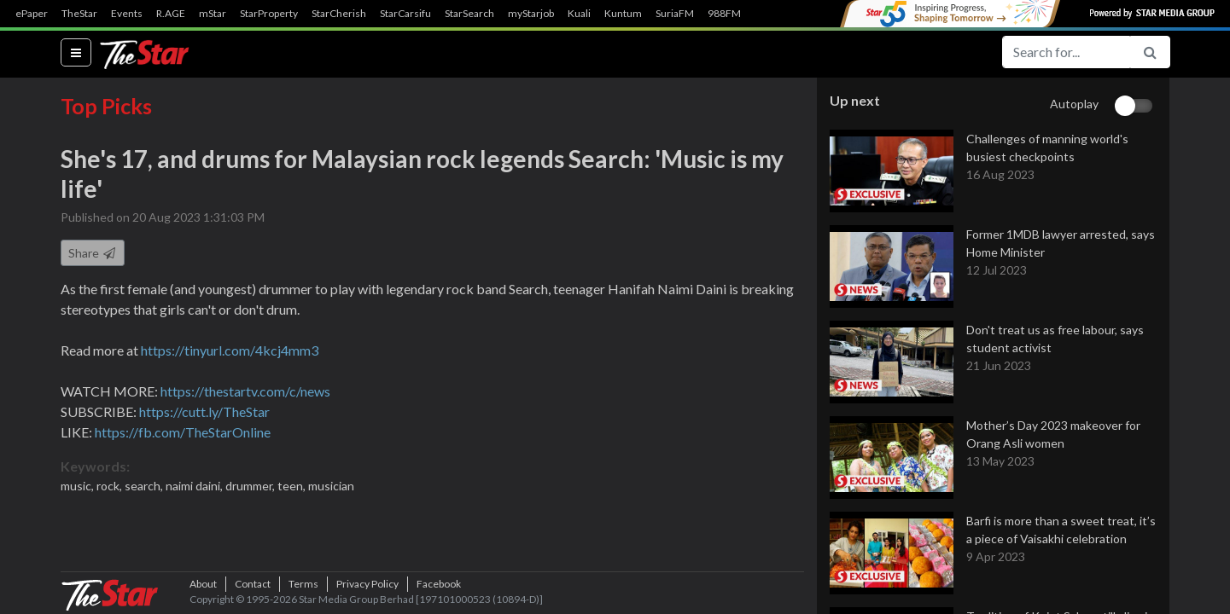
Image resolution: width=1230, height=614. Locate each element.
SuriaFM (675, 14)
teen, (292, 485)
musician (331, 485)
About (203, 583)
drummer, (251, 485)
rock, (110, 485)
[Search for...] (1066, 52)
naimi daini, (195, 485)
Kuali (579, 14)
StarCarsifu (405, 14)
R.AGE (170, 14)
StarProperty (269, 14)
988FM (724, 14)
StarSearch (469, 14)
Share (92, 253)
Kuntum (623, 14)
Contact (253, 583)
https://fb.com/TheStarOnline (183, 432)
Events (127, 14)
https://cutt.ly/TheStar (204, 411)
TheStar (79, 14)
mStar (212, 14)
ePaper (31, 14)
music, (78, 485)
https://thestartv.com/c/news (245, 391)
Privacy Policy (367, 583)
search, (145, 485)
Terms (303, 583)
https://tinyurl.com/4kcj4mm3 (229, 350)
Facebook (439, 583)
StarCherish (339, 14)
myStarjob (531, 14)
